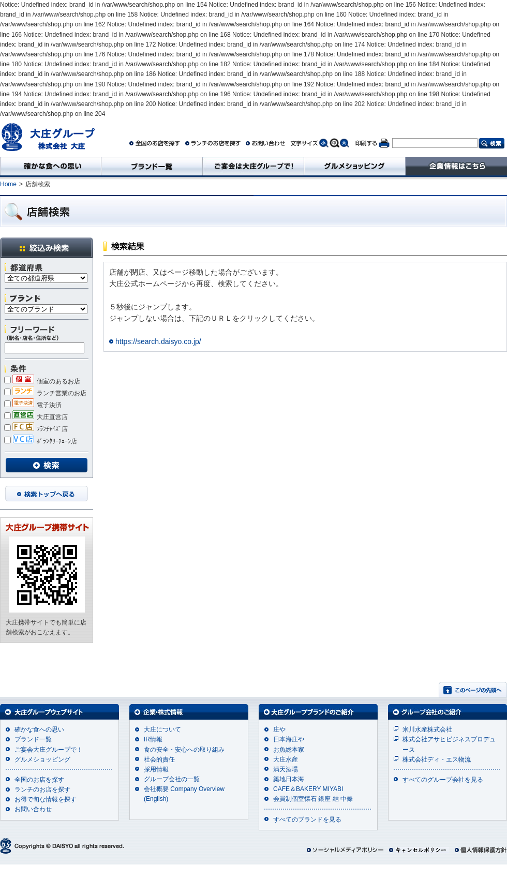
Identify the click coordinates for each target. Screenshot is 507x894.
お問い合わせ (33, 809)
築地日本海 (288, 779)
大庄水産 (285, 759)
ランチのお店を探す (42, 789)
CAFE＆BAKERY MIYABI (308, 789)
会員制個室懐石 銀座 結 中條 (313, 798)
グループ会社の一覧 (172, 779)
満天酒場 (285, 769)
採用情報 (156, 769)
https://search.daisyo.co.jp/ (158, 341)
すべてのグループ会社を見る (442, 779)
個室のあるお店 (42, 381)
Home (8, 184)
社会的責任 (159, 759)
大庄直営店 (36, 417)
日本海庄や (288, 739)
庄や (279, 729)
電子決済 (33, 405)
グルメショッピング (42, 759)
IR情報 (153, 739)
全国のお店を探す (39, 779)
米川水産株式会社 (427, 729)
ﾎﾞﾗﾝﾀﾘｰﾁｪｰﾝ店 (40, 441)
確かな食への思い (39, 729)
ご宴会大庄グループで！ (48, 749)
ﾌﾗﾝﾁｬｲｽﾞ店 (36, 429)
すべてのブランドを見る (307, 819)
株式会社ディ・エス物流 (436, 759)
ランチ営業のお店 (45, 393)
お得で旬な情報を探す (45, 799)
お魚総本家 (288, 749)
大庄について (162, 729)
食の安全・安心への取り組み (184, 749)
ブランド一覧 (33, 739)
